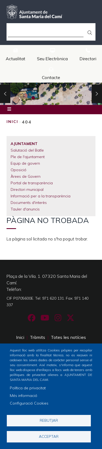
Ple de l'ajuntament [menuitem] (28, 156)
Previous (5, 94)
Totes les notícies (68, 337)
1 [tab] (33, 98)
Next (97, 94)
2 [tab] (45, 98)
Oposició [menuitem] (18, 169)
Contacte (51, 77)
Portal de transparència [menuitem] (32, 182)
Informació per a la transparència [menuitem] (40, 196)
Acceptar (48, 436)
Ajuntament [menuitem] (24, 143)
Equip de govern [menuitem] (25, 163)
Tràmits (37, 337)
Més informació (23, 395)
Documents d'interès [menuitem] (29, 202)
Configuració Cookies (29, 403)
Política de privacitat (28, 387)
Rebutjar (49, 420)
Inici (12, 121)
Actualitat (15, 58)
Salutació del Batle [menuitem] (27, 150)
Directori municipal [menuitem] (27, 189)
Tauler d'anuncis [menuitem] (25, 209)
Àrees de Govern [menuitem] (26, 176)
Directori (87, 58)
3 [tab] (57, 98)
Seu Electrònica (52, 58)
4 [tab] (69, 98)
